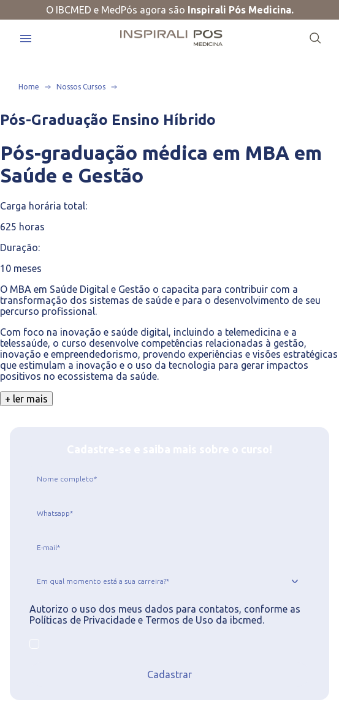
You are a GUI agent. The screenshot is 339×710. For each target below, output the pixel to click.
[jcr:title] (169, 478)
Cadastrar (169, 674)
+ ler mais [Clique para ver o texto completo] (26, 398)
